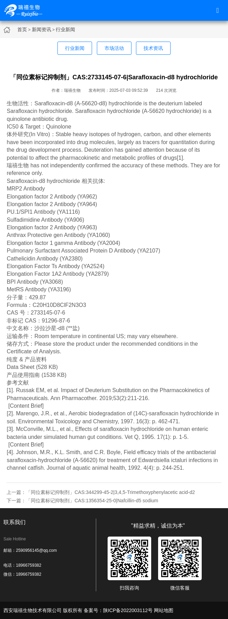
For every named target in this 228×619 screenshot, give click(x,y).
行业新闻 (65, 29)
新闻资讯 (41, 29)
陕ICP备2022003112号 (128, 610)
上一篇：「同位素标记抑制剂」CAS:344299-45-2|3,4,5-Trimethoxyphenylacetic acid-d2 (101, 492)
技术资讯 (153, 48)
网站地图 (163, 610)
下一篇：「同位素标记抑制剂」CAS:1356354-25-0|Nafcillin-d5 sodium (82, 500)
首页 (22, 29)
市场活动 (114, 48)
